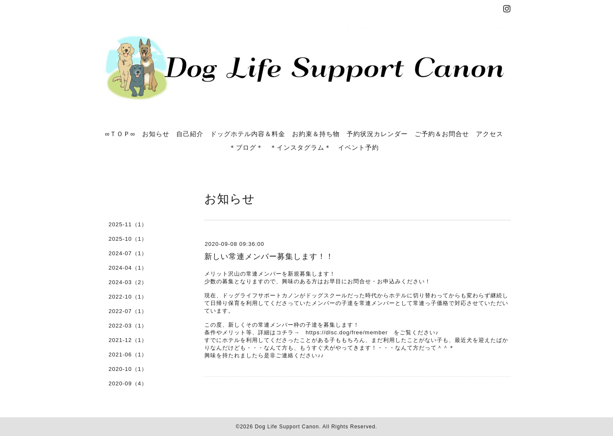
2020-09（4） (128, 383)
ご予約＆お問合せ (442, 133)
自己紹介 (189, 133)
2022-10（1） (128, 297)
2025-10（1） (128, 239)
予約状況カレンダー (377, 133)
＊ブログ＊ (246, 147)
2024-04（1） (128, 268)
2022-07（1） (128, 311)
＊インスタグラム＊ (300, 147)
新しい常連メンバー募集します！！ (269, 256)
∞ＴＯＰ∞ (120, 133)
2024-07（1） (128, 253)
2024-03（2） (128, 282)
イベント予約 (358, 147)
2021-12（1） (128, 340)
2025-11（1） (128, 224)
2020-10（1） (128, 369)
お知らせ (155, 133)
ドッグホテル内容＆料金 (247, 133)
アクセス (489, 133)
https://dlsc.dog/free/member (347, 332)
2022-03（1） (128, 325)
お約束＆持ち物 (316, 133)
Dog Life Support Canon (287, 427)
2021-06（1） (128, 354)
